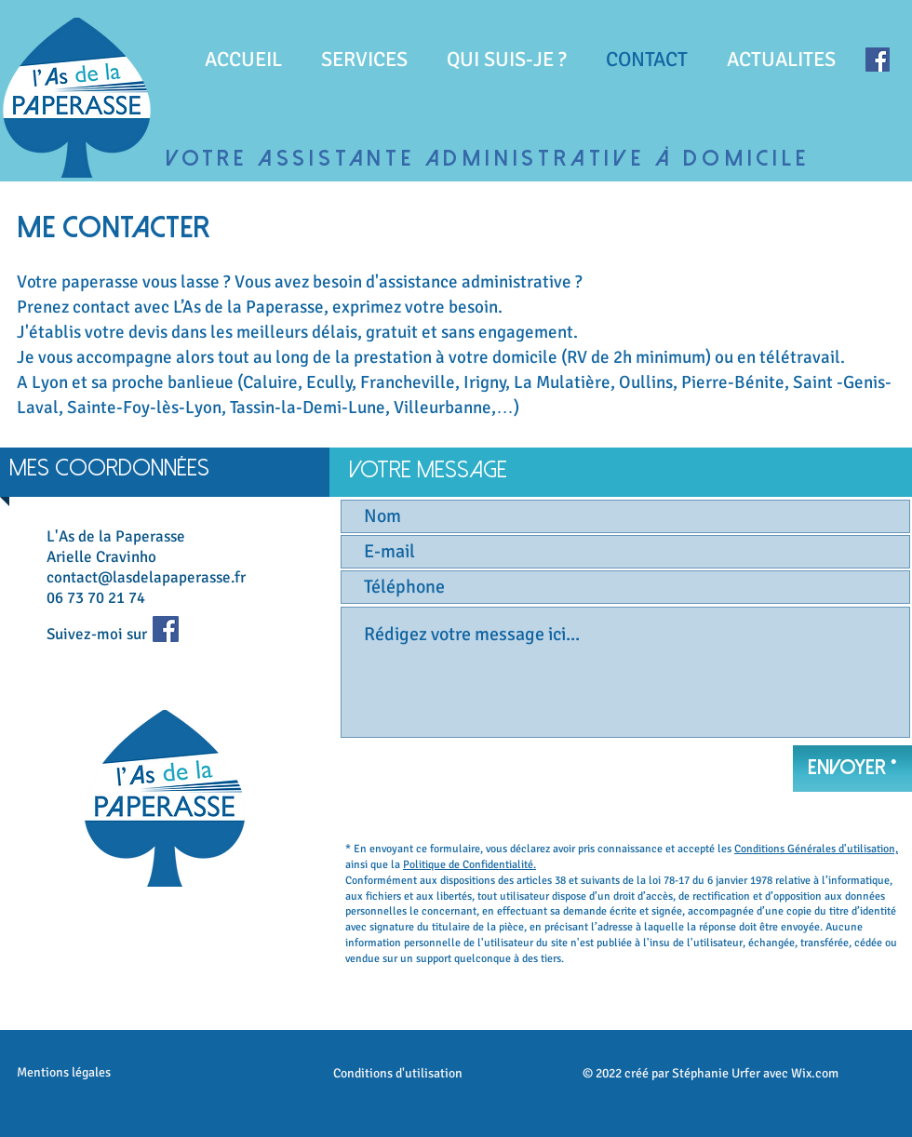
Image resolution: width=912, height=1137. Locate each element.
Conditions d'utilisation (398, 1073)
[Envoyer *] (852, 768)
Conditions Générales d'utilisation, (816, 849)
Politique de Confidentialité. (469, 865)
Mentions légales (64, 1072)
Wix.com (814, 1073)
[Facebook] (877, 59)
